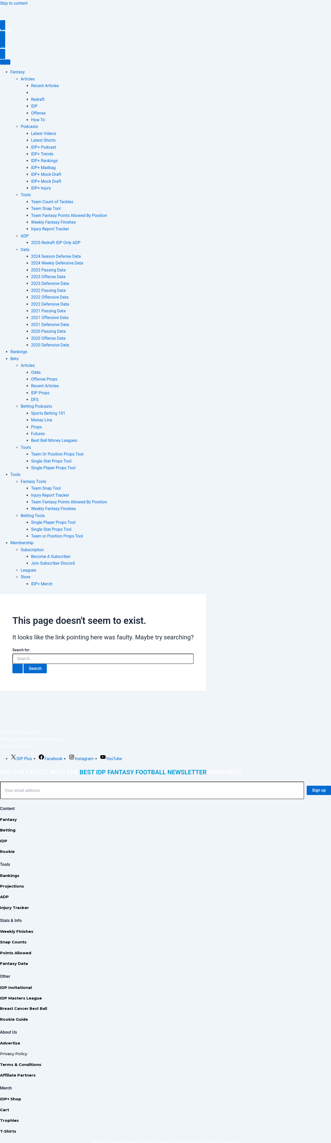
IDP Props (40, 392)
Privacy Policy (13, 1053)
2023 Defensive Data (50, 283)
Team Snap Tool (46, 208)
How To (38, 119)
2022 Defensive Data (50, 304)
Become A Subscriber (51, 556)
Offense (38, 113)
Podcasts (29, 126)
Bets (14, 358)
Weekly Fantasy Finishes (53, 222)
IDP (34, 106)
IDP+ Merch (41, 583)
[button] (165, 30)
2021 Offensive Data (50, 317)
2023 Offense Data (48, 276)
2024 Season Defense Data (56, 256)
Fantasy (17, 72)
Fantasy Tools (33, 481)
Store (25, 576)
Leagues (28, 570)
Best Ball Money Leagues (54, 440)
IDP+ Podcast (43, 147)
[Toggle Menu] (5, 62)
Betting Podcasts (36, 406)
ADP (25, 235)
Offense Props (44, 379)
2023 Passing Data (48, 270)
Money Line (41, 420)
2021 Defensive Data (50, 324)
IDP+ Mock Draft (46, 174)
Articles (28, 79)
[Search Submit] (17, 668)
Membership (21, 542)
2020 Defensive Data (50, 345)
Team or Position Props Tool (57, 536)
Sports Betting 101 (48, 413)
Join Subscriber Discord (53, 563)
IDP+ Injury (41, 188)
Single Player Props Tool (53, 467)
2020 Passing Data (48, 331)
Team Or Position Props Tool (57, 454)
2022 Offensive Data (50, 297)
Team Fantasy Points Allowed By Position (69, 215)
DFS (35, 399)
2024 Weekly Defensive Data (57, 263)
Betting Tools (33, 515)
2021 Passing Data (48, 310)
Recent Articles (45, 85)
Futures (38, 433)
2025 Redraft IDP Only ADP (55, 242)
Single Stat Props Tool (51, 461)
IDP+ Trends (42, 154)
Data (25, 249)
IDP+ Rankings (44, 160)
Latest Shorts (43, 140)
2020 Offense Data (48, 338)
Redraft (37, 99)
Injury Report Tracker (50, 228)
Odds (36, 372)
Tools (26, 194)
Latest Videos (43, 133)
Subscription (32, 549)
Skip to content (14, 3)
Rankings (18, 351)
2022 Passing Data (48, 290)
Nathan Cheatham (16, 746)
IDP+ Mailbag (43, 167)
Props (36, 427)
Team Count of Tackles (52, 201)
